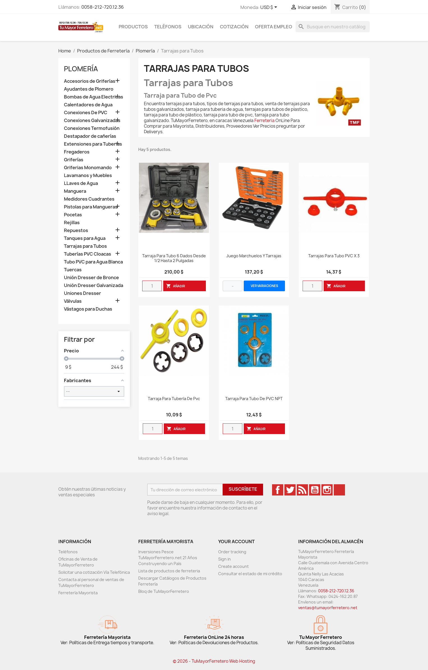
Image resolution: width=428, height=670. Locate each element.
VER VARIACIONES (264, 286)
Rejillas (72, 223)
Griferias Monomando (88, 168)
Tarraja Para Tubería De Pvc (174, 398)
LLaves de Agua (81, 183)
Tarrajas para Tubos (85, 246)
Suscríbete (243, 489)
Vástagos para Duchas (88, 309)
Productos (133, 27)
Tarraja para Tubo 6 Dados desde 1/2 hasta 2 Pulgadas (174, 258)
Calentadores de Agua (88, 105)
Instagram (327, 489)
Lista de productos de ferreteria (169, 570)
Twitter (290, 489)
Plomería (81, 69)
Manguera (75, 191)
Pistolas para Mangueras (91, 207)
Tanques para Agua (84, 238)
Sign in (224, 559)
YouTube (314, 489)
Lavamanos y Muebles (88, 175)
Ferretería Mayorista (78, 592)
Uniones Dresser (82, 293)
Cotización (234, 27)
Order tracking (232, 551)
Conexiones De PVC (85, 113)
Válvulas (73, 301)
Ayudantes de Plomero (88, 89)
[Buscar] (333, 26)
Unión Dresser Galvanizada (93, 285)
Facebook (277, 489)
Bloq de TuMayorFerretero (163, 591)
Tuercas (73, 270)
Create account (233, 566)
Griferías (73, 160)
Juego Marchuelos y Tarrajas (253, 256)
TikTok (339, 489)
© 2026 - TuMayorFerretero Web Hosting (214, 661)
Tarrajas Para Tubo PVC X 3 (334, 256)
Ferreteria (264, 120)
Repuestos (76, 230)
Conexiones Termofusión (91, 128)
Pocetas (73, 215)
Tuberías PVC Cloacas (87, 254)
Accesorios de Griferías (89, 81)
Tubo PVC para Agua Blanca (93, 262)
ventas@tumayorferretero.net (327, 607)
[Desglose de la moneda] (269, 7)
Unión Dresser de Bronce (91, 278)
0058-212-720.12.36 (102, 7)
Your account (236, 541)
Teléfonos (167, 27)
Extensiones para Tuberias (93, 144)
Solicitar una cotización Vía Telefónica (94, 572)
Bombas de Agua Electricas (93, 97)
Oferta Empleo (273, 27)
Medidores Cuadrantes (89, 199)
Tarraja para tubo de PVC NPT (254, 398)
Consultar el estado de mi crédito (250, 573)
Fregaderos (76, 152)
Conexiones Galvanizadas (92, 120)
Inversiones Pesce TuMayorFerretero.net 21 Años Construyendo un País (167, 557)
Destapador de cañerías (90, 136)
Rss (302, 489)
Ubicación (200, 27)
